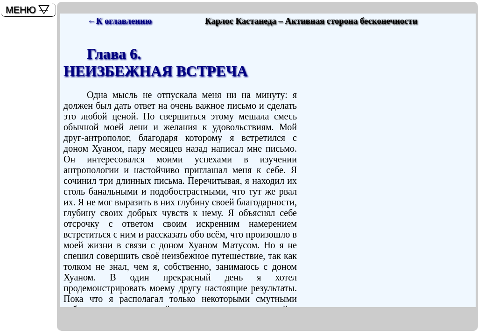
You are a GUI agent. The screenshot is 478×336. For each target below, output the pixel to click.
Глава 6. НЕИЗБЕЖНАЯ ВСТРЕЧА (155, 62)
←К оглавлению (119, 21)
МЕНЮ (21, 10)
